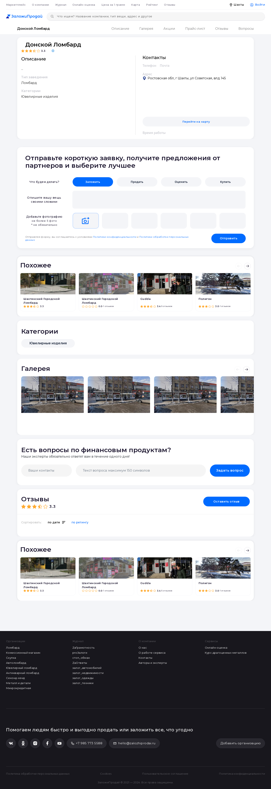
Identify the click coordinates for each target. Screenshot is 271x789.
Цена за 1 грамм (113, 4)
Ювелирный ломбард (21, 667)
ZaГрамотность (83, 647)
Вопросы (246, 29)
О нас (143, 647)
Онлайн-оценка (83, 4)
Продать (137, 182)
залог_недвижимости (88, 672)
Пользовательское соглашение (165, 773)
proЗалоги (79, 652)
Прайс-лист (195, 29)
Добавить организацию (240, 743)
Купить (225, 182)
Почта (164, 65)
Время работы (154, 132)
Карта (135, 4)
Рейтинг (152, 4)
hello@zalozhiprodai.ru (134, 743)
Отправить (228, 238)
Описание (120, 29)
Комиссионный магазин (23, 652)
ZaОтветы (79, 662)
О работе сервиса (152, 652)
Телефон (149, 65)
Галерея (146, 29)
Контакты (145, 657)
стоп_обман (81, 657)
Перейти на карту (196, 121)
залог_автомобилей (87, 667)
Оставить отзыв (226, 501)
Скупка (11, 657)
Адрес (147, 74)
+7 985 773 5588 (86, 743)
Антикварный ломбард (22, 672)
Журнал (61, 4)
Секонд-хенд (15, 678)
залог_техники (82, 683)
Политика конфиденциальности (242, 773)
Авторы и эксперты (153, 662)
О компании (40, 4)
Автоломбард (16, 662)
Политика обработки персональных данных (38, 773)
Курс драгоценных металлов (226, 652)
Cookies (106, 773)
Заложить (93, 182)
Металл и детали (18, 683)
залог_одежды (83, 678)
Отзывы (169, 4)
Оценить (181, 182)
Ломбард (12, 647)
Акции (169, 29)
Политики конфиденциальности (114, 236)
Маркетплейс (16, 4)
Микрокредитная (18, 688)
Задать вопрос (230, 470)
